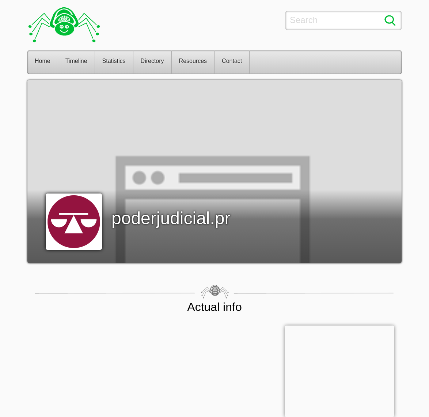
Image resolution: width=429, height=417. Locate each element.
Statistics (114, 61)
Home (42, 61)
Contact (232, 61)
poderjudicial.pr (171, 218)
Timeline (76, 61)
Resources (193, 61)
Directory (152, 61)
